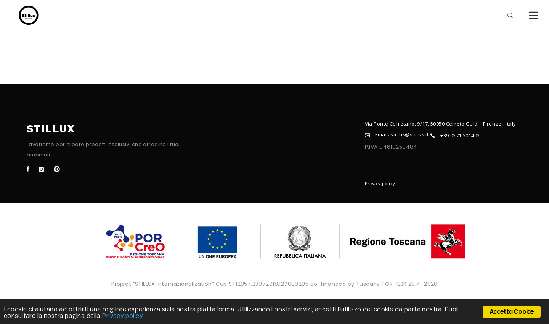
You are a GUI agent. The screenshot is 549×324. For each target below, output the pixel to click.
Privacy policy (380, 183)
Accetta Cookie (512, 311)
